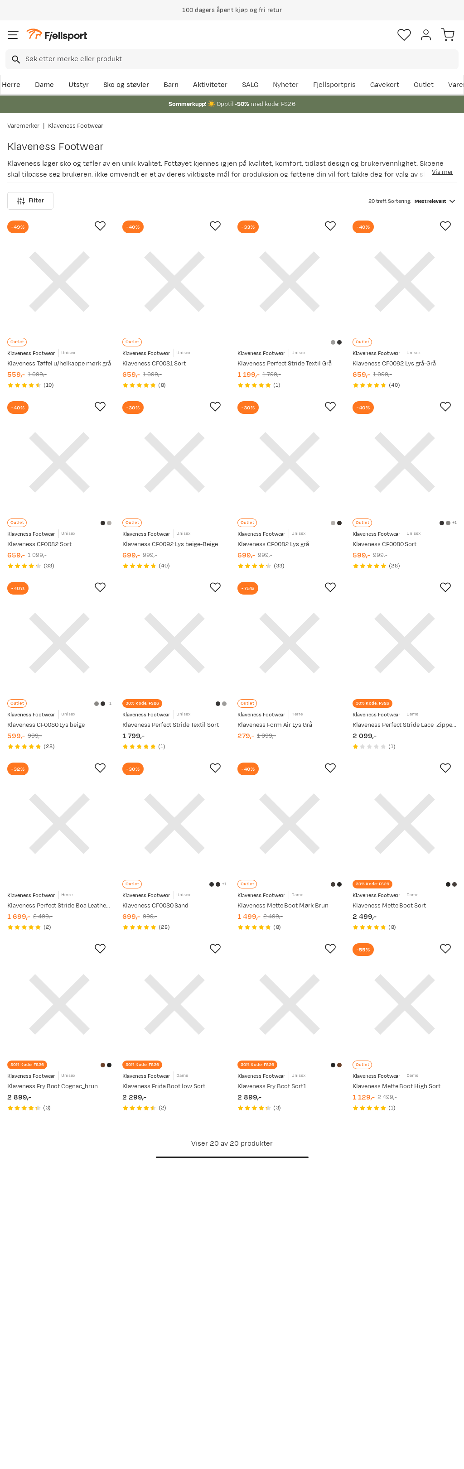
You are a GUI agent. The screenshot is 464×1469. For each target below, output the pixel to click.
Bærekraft (214, 1368)
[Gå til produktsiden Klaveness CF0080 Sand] (174, 822)
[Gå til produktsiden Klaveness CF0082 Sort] (59, 462)
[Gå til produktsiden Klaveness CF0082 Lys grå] (289, 462)
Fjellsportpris (334, 85)
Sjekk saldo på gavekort (32, 1330)
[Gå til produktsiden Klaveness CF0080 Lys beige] (59, 642)
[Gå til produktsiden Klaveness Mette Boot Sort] (405, 822)
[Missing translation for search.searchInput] (15, 59)
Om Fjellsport (220, 1310)
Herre (11, 85)
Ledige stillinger (223, 1354)
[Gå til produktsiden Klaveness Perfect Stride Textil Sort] (174, 642)
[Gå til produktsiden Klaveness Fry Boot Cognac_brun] (59, 1003)
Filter (30, 201)
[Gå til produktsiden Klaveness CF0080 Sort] (405, 462)
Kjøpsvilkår (247, 1454)
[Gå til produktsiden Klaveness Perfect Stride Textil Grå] (289, 282)
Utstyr (78, 85)
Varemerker (23, 126)
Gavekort (384, 85)
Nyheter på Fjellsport (137, 1325)
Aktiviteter (210, 85)
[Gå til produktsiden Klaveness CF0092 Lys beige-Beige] (174, 462)
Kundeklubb (217, 1325)
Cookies (281, 1454)
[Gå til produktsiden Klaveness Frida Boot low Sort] (174, 1003)
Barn (171, 85)
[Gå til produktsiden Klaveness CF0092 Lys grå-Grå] (405, 282)
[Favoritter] (404, 35)
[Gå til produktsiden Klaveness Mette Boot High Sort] (405, 1003)
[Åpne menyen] (13, 35)
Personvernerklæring (198, 1454)
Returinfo (24, 1350)
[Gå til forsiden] (56, 35)
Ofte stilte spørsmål (41, 1310)
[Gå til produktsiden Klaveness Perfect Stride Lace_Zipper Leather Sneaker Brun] (405, 642)
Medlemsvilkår (221, 1339)
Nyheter (286, 85)
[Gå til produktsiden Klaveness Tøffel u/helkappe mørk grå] (59, 282)
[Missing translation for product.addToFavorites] (100, 226)
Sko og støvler (126, 85)
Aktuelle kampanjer (134, 1310)
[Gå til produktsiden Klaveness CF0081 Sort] (174, 282)
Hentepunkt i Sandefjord (30, 1384)
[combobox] (232, 59)
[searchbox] (241, 59)
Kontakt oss (28, 1404)
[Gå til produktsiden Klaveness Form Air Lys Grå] (289, 642)
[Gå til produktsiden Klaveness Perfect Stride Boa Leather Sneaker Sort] (59, 822)
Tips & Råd (26, 1364)
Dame (44, 85)
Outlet (424, 85)
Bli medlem (425, 1233)
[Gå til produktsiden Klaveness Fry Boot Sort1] (289, 1003)
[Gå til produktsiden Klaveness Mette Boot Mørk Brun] (289, 822)
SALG (250, 85)
